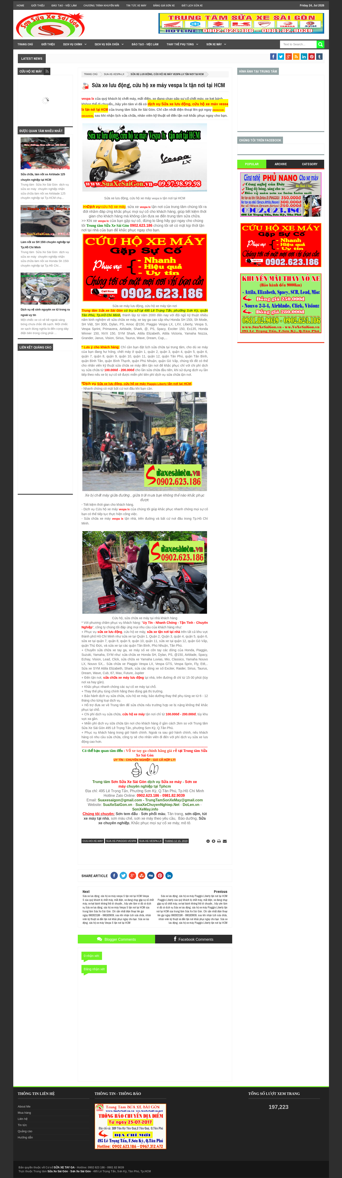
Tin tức (22, 1125)
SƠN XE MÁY (214, 44)
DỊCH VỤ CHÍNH (72, 44)
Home (20, 5)
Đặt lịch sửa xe (192, 5)
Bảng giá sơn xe (164, 5)
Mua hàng (24, 1112)
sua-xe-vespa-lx (114, 74)
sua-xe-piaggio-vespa (121, 841)
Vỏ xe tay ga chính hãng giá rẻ (151, 750)
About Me (24, 1106)
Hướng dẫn (25, 1137)
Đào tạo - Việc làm (145, 44)
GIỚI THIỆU (38, 5)
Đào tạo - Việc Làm (64, 5)
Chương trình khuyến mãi (101, 5)
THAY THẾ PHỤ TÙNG (180, 44)
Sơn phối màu (153, 814)
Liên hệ (22, 1119)
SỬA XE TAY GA (64, 1167)
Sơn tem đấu (127, 814)
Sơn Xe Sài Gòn (80, 1171)
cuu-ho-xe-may (93, 841)
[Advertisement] (45, 422)
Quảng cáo (25, 1131)
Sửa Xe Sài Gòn (57, 1171)
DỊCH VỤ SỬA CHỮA (107, 44)
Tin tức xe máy (136, 5)
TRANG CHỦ (25, 44)
